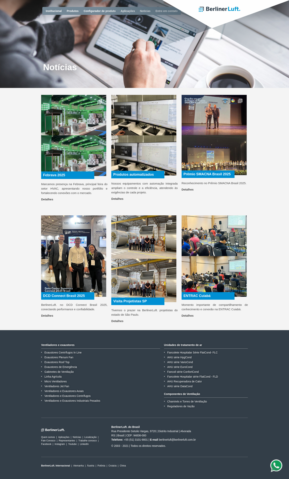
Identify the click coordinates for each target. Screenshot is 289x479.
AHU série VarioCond (180, 362)
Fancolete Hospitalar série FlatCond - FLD (192, 376)
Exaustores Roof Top (57, 362)
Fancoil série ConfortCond (183, 371)
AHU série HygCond (179, 357)
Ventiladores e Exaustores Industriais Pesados (72, 400)
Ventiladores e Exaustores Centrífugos (67, 395)
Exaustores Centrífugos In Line (63, 352)
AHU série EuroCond (180, 367)
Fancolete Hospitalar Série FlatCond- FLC (192, 352)
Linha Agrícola (53, 376)
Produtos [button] (72, 11)
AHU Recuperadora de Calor (184, 381)
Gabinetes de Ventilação (59, 371)
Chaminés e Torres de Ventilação (187, 401)
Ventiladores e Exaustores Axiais (64, 391)
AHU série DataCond (180, 386)
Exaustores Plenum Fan (58, 357)
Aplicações (128, 11)
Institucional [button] (54, 11)
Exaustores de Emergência (60, 367)
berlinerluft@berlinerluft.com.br (177, 439)
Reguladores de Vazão (181, 406)
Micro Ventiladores (55, 381)
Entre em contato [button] (167, 11)
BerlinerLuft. (219, 9)
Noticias (145, 11)
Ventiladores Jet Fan (56, 386)
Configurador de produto (100, 11)
